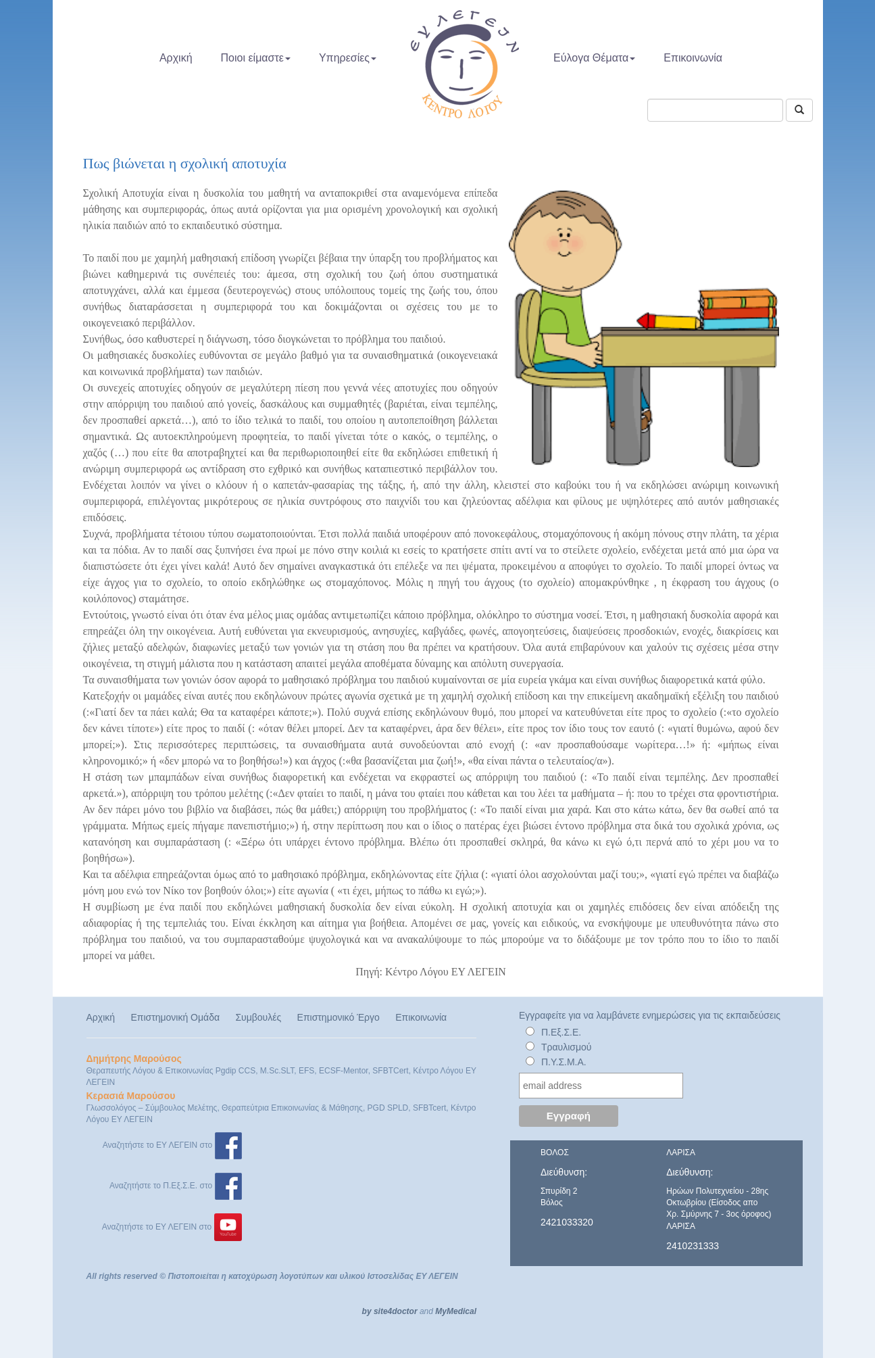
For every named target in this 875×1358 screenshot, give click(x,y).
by (367, 1311)
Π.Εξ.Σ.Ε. (561, 1032)
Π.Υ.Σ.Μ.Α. (563, 1062)
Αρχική (176, 58)
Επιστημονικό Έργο (338, 1017)
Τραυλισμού (566, 1047)
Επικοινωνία (693, 58)
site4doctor (396, 1311)
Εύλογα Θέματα (594, 58)
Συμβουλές (258, 1017)
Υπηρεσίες (347, 58)
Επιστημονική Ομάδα (175, 1017)
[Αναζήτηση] (799, 110)
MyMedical (455, 1311)
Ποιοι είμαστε (256, 58)
